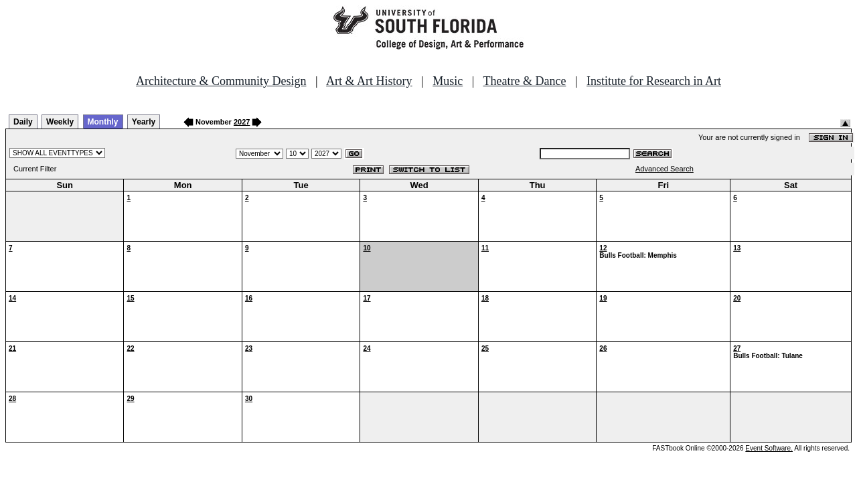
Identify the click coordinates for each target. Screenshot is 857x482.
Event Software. (769, 448)
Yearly (143, 122)
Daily (23, 122)
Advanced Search (664, 169)
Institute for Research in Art (654, 81)
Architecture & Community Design (221, 81)
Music (448, 81)
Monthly (103, 122)
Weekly (60, 122)
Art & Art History (369, 81)
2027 (242, 122)
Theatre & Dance (524, 81)
